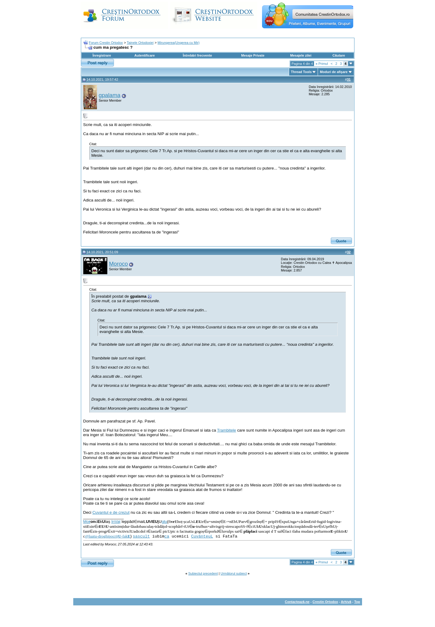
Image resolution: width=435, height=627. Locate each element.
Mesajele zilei (301, 55)
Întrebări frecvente (197, 55)
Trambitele (226, 430)
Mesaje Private (252, 55)
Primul (322, 63)
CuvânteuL (202, 536)
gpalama (110, 95)
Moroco (118, 264)
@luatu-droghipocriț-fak (107, 536)
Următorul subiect (234, 573)
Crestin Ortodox (325, 602)
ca (166, 536)
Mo (87, 521)
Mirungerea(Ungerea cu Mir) (178, 42)
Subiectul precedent (203, 573)
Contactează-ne (297, 602)
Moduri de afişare (333, 72)
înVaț (115, 521)
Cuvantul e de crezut (110, 512)
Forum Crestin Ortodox (106, 42)
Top (357, 602)
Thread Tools (301, 72)
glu (164, 521)
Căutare (339, 55)
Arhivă (346, 602)
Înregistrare (102, 55)
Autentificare (144, 55)
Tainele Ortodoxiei (140, 42)
